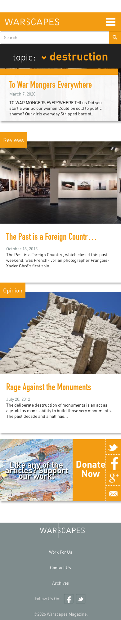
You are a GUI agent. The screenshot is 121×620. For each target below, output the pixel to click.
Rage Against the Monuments (48, 388)
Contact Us (60, 567)
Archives (60, 583)
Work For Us (60, 552)
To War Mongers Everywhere (50, 86)
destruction (74, 56)
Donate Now (90, 468)
